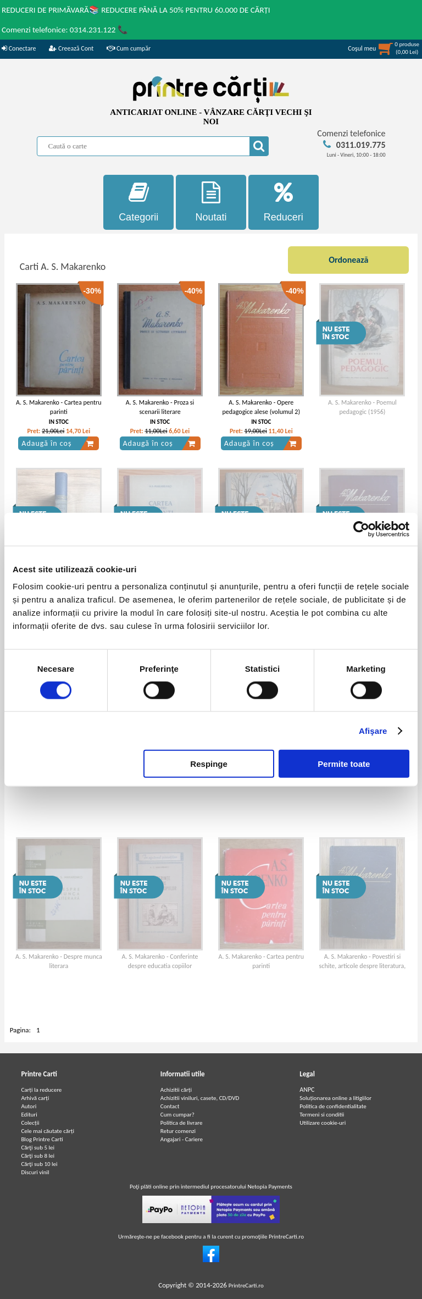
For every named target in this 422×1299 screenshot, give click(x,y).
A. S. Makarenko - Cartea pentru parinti (58, 407)
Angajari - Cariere (181, 1139)
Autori (28, 1106)
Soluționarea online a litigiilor (335, 1098)
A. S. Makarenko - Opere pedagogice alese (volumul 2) (261, 407)
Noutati (211, 202)
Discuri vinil (35, 1172)
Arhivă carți (35, 1098)
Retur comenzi (178, 1131)
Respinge (208, 764)
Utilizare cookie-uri (322, 1122)
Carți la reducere (41, 1089)
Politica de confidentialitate (333, 1106)
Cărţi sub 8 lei (37, 1155)
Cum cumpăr (129, 48)
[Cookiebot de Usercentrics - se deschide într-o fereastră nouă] (361, 529)
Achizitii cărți (176, 1089)
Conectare (19, 48)
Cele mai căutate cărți (47, 1131)
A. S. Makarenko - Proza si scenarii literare (160, 407)
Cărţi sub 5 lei (37, 1147)
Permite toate (344, 764)
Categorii (138, 202)
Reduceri (283, 202)
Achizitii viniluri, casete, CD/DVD (199, 1098)
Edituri (29, 1114)
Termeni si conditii (321, 1114)
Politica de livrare (181, 1122)
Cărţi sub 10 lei (39, 1164)
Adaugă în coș (57, 443)
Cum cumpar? (177, 1114)
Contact (170, 1106)
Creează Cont (71, 48)
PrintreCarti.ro (246, 1285)
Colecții (30, 1122)
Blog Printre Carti (42, 1139)
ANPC (306, 1089)
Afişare (373, 730)
